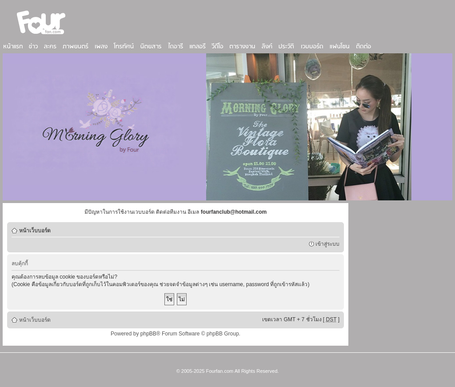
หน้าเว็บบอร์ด (35, 230)
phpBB (148, 334)
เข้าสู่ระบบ (327, 244)
